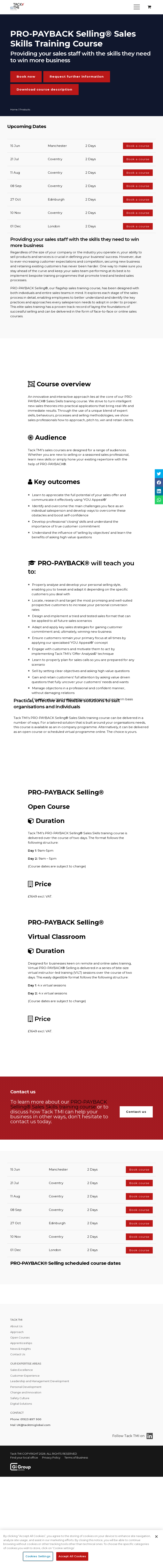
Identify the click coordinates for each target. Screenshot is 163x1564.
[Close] (156, 1536)
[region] (81, 1547)
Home (13, 109)
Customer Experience (25, 1375)
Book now (26, 76)
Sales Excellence (21, 1369)
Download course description (44, 89)
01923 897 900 (30, 1419)
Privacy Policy (51, 1457)
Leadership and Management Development (39, 1381)
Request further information (77, 76)
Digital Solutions (21, 1403)
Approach (17, 1332)
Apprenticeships (21, 1343)
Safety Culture (19, 1398)
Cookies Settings (38, 1556)
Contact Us (17, 1354)
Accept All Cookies (72, 1556)
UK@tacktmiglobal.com (34, 1425)
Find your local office (24, 1457)
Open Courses (20, 1337)
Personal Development (25, 1386)
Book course (139, 1169)
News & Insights (20, 1348)
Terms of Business (76, 1457)
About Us (16, 1326)
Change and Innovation (25, 1392)
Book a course (137, 145)
